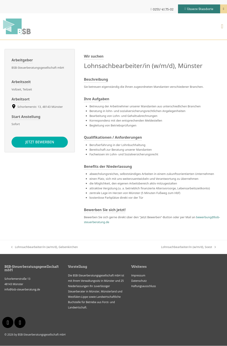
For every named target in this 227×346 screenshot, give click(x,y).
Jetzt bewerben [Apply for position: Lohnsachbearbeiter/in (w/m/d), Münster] (39, 142)
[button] (222, 26)
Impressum (138, 276)
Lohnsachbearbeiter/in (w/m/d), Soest (188, 247)
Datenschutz (139, 281)
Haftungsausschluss (143, 286)
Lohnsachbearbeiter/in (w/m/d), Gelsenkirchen (44, 247)
